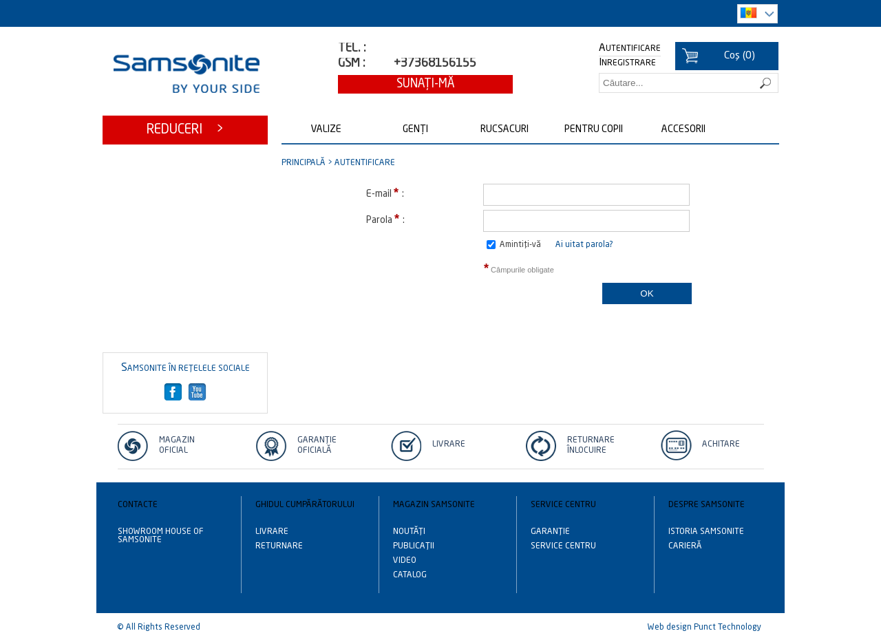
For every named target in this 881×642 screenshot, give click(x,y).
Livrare (448, 444)
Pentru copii (593, 129)
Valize (326, 129)
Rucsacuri (504, 129)
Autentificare (630, 49)
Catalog (410, 575)
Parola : (385, 218)
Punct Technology (727, 627)
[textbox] (688, 83)
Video (404, 561)
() (739, 56)
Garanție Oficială (317, 445)
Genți (415, 129)
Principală (304, 163)
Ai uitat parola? (584, 245)
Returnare (279, 546)
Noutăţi (409, 532)
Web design (670, 627)
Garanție (550, 532)
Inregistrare (627, 63)
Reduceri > (185, 129)
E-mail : (385, 192)
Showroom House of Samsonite (161, 536)
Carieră (685, 546)
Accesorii (683, 129)
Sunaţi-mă (425, 84)
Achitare (721, 444)
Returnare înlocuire (591, 445)
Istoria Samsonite (706, 532)
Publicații (413, 546)
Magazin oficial (177, 445)
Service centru (563, 546)
